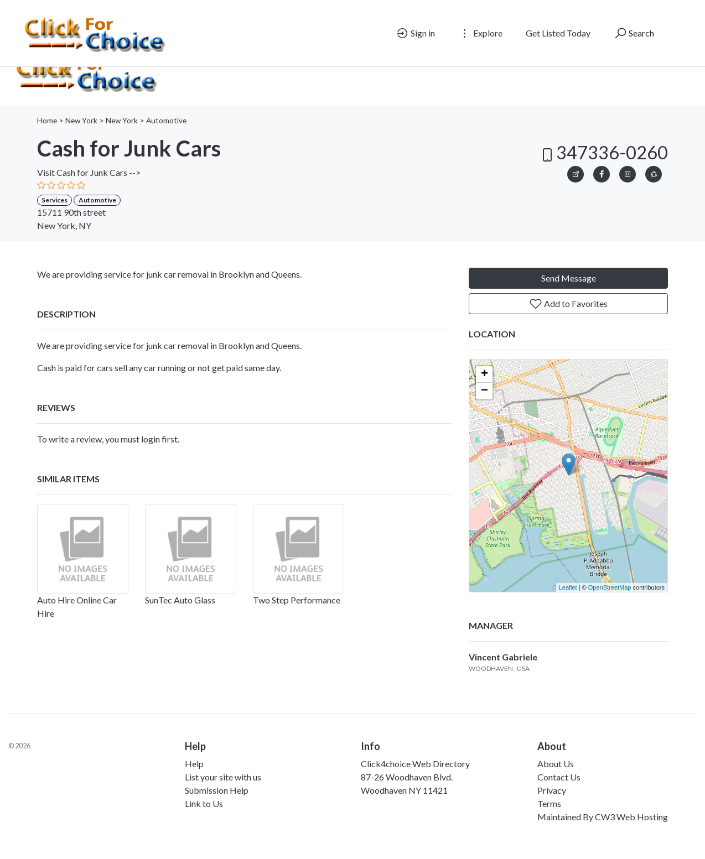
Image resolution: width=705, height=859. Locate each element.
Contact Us (558, 777)
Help (194, 763)
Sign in (415, 33)
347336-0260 (603, 152)
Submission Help (216, 790)
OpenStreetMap (609, 587)
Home (47, 120)
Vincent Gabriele (503, 657)
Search (634, 33)
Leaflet (568, 587)
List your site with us (223, 777)
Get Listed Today (558, 33)
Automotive (166, 120)
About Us (555, 763)
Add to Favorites (568, 303)
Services (55, 200)
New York (81, 120)
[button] (653, 172)
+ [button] (484, 374)
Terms (549, 803)
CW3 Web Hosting (631, 816)
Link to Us (204, 803)
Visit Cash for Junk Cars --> (89, 172)
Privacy (551, 790)
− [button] (484, 391)
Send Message (568, 278)
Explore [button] (480, 33)
